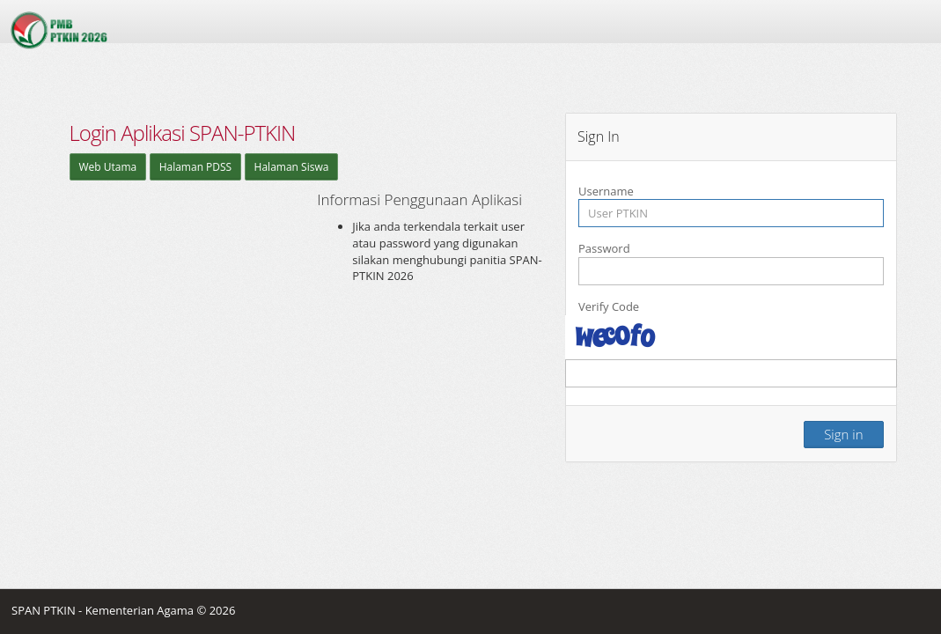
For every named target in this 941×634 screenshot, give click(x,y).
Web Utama (108, 166)
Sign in (843, 434)
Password (604, 248)
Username (606, 191)
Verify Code (608, 306)
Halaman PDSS (195, 166)
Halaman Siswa (291, 166)
